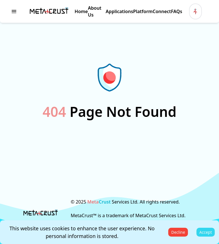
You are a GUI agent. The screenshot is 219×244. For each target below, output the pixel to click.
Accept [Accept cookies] (205, 232)
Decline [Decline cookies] (178, 232)
